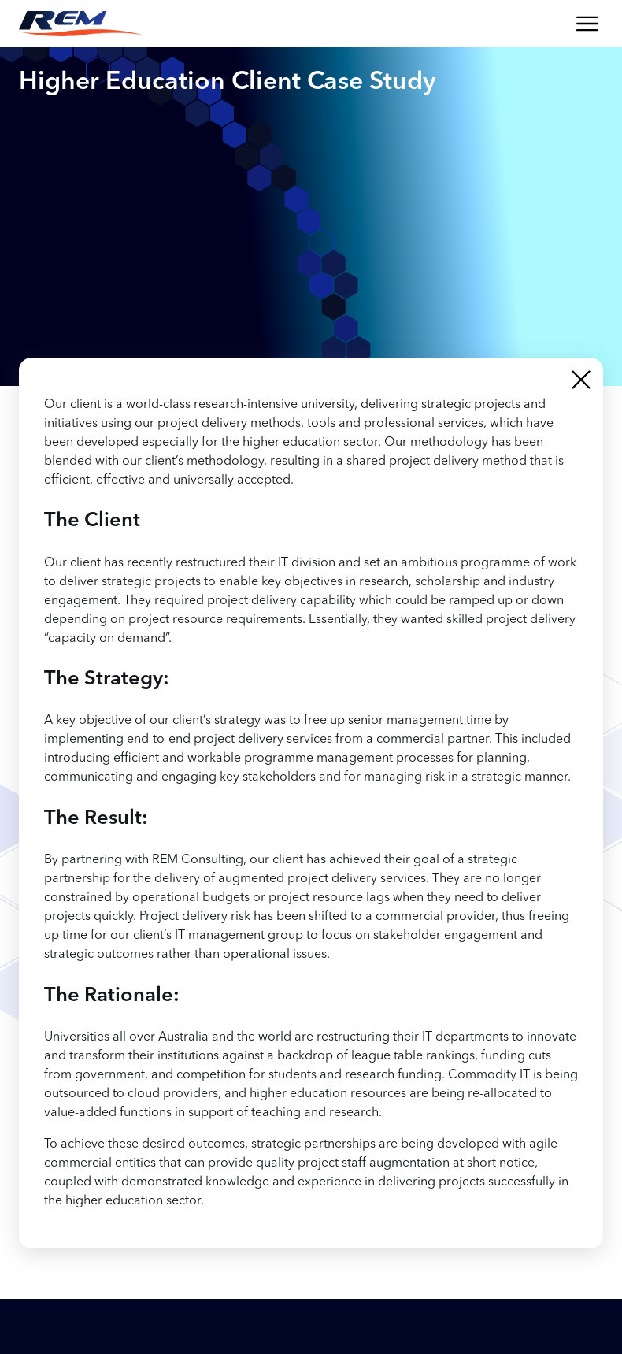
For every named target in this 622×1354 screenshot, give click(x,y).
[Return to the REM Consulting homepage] (80, 23)
